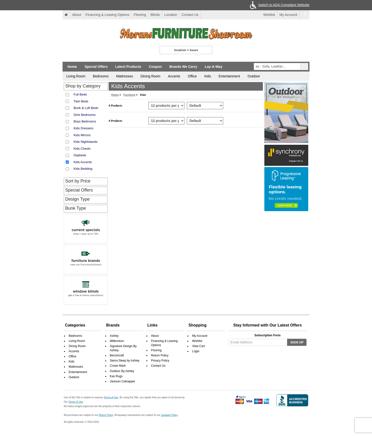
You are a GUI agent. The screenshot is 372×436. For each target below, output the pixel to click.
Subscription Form (268, 335)
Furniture (129, 94)
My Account (288, 15)
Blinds (155, 15)
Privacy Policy (160, 360)
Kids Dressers (83, 128)
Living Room (75, 76)
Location (170, 15)
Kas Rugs (116, 376)
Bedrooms (101, 76)
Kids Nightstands (86, 142)
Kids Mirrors (82, 135)
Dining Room (150, 76)
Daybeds (80, 155)
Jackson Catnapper (122, 381)
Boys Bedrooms (85, 121)
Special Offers (96, 67)
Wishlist (266, 14)
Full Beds (80, 94)
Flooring (140, 15)
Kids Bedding (83, 168)
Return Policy (159, 355)
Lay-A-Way (213, 67)
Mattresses (124, 76)
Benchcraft (117, 355)
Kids (207, 76)
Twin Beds (81, 101)
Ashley (114, 336)
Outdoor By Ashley (122, 371)
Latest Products (128, 67)
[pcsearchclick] (304, 66)
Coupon (155, 67)
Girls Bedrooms (85, 115)
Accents (174, 76)
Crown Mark (118, 365)
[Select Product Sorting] (205, 105)
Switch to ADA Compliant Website (278, 5)
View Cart (198, 346)
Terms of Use (111, 397)
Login (195, 351)
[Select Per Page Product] (166, 105)
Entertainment (229, 76)
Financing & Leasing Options (107, 15)
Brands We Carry (183, 67)
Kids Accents (83, 162)
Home (72, 67)
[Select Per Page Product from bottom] (166, 120)
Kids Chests (82, 148)
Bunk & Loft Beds (86, 108)
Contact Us (189, 15)
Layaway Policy (169, 415)
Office (192, 76)
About (76, 15)
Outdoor (254, 76)
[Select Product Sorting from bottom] (205, 120)
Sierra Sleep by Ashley (125, 360)
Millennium (117, 341)
